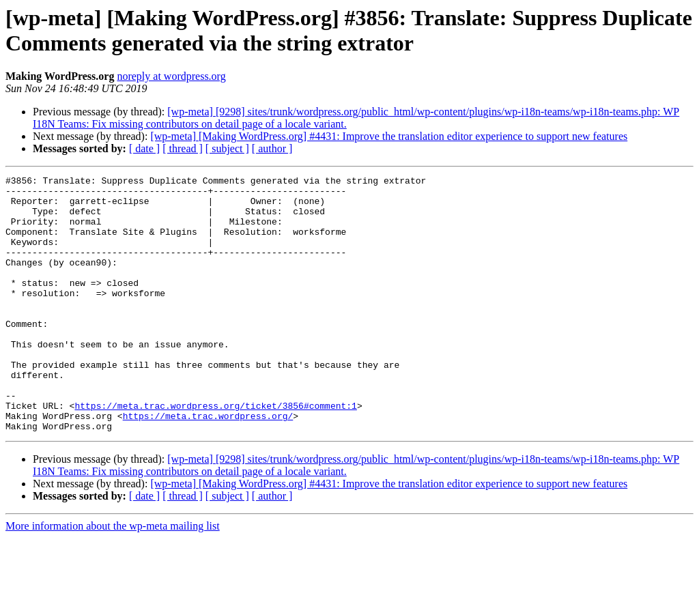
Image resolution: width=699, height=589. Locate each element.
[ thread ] (182, 148)
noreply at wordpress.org (171, 76)
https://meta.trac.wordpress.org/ (208, 465)
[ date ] (144, 148)
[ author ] (272, 148)
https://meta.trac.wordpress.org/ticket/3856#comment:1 (215, 452)
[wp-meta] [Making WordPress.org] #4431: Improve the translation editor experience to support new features (388, 136)
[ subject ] (227, 148)
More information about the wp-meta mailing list (112, 577)
